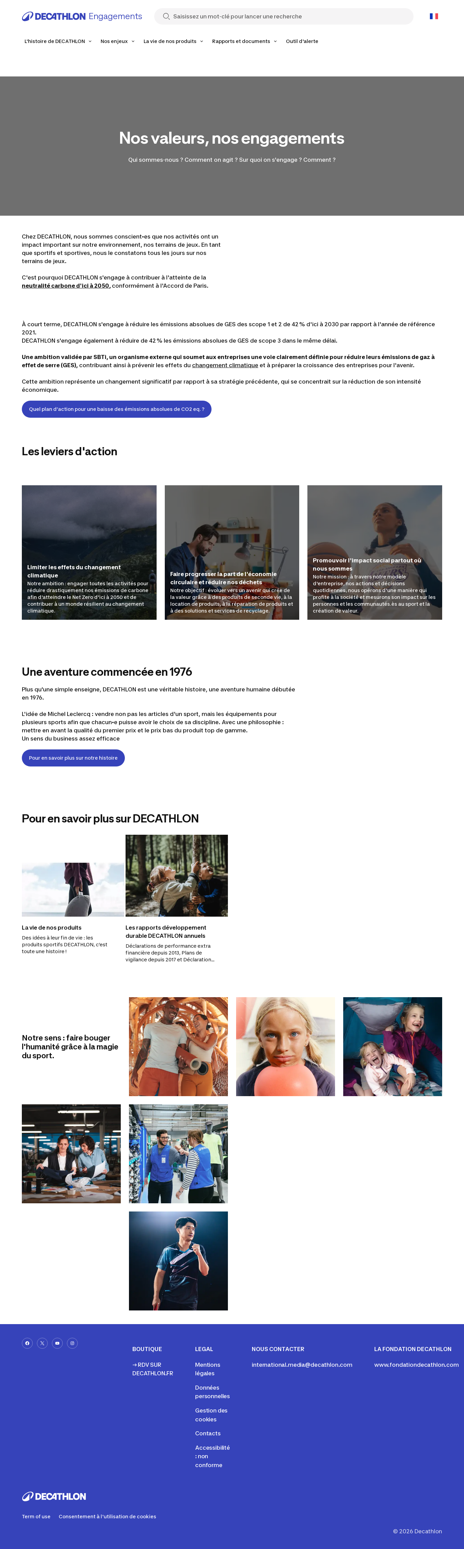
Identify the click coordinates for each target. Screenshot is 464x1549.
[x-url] (42, 1343)
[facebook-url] (27, 1343)
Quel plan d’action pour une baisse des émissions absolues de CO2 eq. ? (116, 409)
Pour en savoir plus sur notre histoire (73, 758)
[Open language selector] (434, 16)
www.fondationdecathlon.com (416, 1364)
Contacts (208, 1433)
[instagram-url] (72, 1343)
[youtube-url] (57, 1343)
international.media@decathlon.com (302, 1364)
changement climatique (225, 365)
